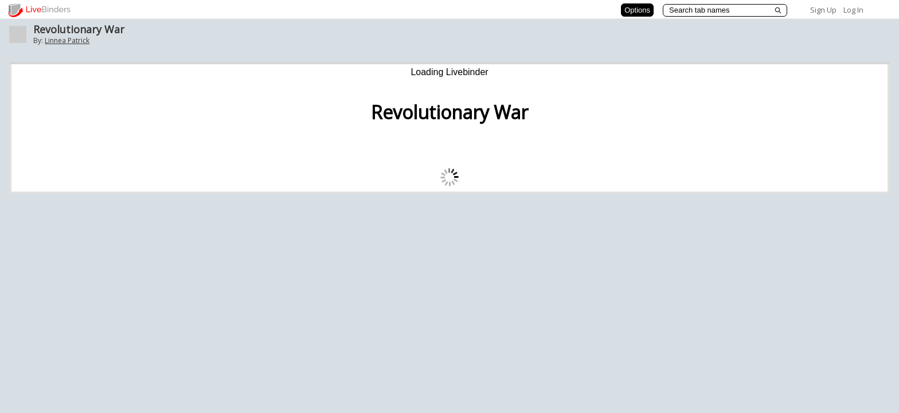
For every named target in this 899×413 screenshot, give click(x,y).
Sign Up (823, 10)
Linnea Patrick (67, 40)
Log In (853, 10)
